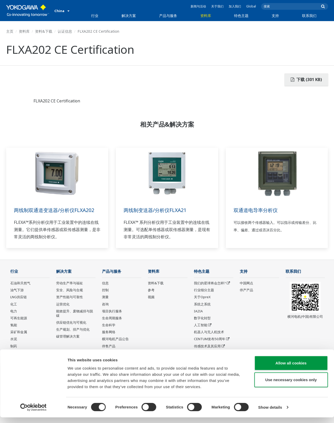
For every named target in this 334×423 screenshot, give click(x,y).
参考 (151, 290)
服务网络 (108, 332)
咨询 (105, 304)
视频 (151, 297)
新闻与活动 (198, 6)
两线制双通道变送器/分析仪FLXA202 (56, 210)
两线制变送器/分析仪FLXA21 (157, 210)
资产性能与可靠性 (69, 297)
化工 (13, 304)
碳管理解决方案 (68, 336)
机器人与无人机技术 (209, 332)
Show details (270, 413)
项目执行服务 (112, 311)
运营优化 (63, 304)
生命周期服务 (112, 318)
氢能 (13, 325)
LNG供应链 (18, 297)
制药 (13, 346)
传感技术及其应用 (207, 346)
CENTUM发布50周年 (209, 339)
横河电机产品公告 (115, 339)
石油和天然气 (20, 283)
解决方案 (129, 15)
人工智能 (200, 325)
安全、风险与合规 (69, 290)
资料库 (205, 15)
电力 (13, 311)
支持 (275, 15)
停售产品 (108, 346)
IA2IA (198, 311)
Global (251, 6)
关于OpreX (202, 297)
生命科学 (108, 325)
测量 (105, 297)
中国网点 (246, 283)
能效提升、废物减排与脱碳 (74, 313)
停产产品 (246, 290)
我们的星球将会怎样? (210, 283)
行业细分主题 (204, 290)
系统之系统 (202, 304)
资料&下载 (43, 31)
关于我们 (217, 6)
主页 (9, 31)
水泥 (13, 339)
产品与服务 (168, 15)
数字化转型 (202, 318)
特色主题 (241, 15)
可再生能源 (18, 318)
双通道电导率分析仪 (257, 210)
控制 (105, 290)
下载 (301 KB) (306, 79)
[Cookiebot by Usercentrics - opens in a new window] (33, 413)
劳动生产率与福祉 (69, 283)
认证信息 (65, 31)
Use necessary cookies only (291, 385)
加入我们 (235, 6)
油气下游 (17, 290)
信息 (105, 283)
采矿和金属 (18, 332)
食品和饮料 (18, 353)
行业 (94, 15)
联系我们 (309, 15)
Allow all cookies (291, 368)
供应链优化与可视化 (71, 322)
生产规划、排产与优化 (73, 329)
